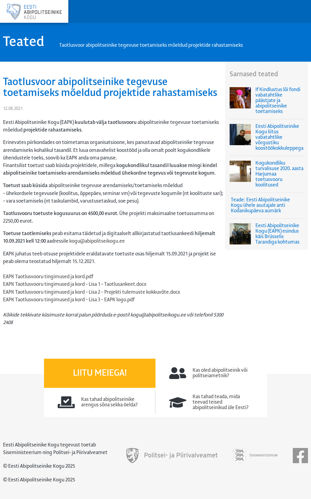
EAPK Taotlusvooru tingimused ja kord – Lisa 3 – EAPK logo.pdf (69, 300)
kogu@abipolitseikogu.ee (97, 241)
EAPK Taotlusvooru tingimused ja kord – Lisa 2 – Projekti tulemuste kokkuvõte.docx (91, 292)
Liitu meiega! (100, 373)
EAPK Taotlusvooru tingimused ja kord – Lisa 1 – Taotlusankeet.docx (74, 284)
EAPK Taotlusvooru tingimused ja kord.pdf (48, 277)
